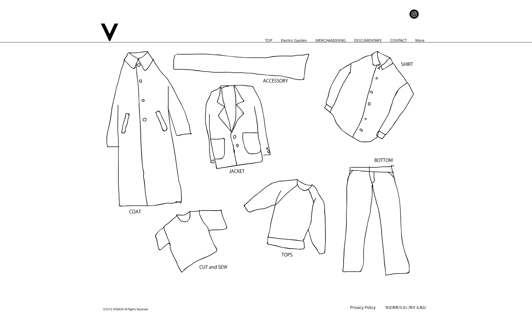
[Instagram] (414, 14)
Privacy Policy (363, 307)
